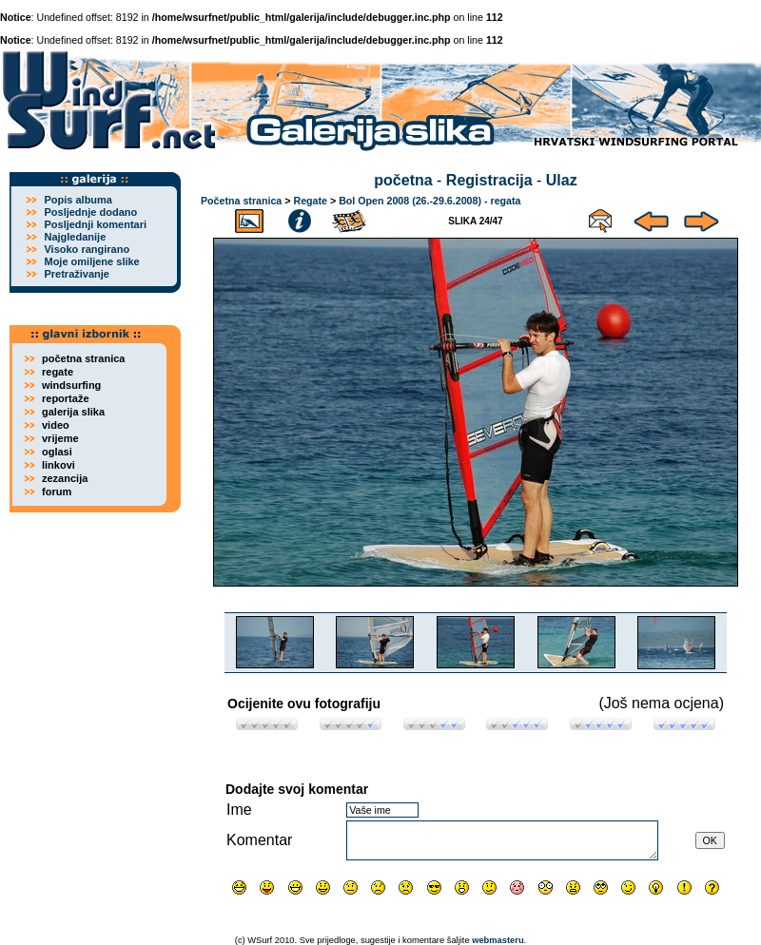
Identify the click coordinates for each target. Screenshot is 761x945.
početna (403, 180)
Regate (310, 200)
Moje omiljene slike (91, 261)
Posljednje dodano (90, 212)
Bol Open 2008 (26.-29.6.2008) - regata (429, 200)
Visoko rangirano (86, 249)
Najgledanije (75, 236)
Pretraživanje (76, 274)
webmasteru (497, 940)
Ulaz (561, 180)
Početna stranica (241, 200)
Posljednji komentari (95, 224)
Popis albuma (78, 199)
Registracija (489, 180)
